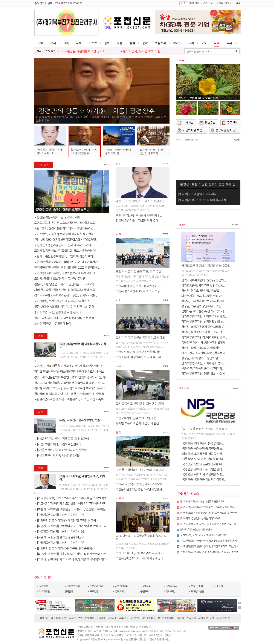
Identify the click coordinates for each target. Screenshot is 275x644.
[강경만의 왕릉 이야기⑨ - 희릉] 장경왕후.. (97, 110)
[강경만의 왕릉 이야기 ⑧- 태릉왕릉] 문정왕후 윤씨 (65, 520)
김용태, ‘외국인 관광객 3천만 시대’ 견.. (118, 151)
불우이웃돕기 (223, 618)
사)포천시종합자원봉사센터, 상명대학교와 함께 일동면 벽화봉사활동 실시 (216, 541)
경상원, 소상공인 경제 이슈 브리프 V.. (203, 326)
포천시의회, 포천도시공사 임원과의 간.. (139, 215)
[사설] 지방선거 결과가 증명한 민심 (79, 420)
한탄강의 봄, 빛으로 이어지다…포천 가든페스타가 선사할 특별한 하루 (74, 393)
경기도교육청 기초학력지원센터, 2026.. (206, 265)
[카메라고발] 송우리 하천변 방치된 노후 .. (62, 209)
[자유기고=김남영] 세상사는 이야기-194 (49, 151)
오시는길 (191, 618)
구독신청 (180, 618)
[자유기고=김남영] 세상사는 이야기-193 (59, 514)
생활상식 (160, 43)
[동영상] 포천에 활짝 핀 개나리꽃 (197, 194)
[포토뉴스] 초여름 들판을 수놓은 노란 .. (198, 98)
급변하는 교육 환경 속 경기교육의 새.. (203, 311)
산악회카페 (145, 586)
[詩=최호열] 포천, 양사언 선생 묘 (196, 529)
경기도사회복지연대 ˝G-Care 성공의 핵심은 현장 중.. (64, 318)
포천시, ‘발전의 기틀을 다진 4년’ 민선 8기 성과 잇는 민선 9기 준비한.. (74, 365)
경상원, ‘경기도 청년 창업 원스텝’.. (201, 290)
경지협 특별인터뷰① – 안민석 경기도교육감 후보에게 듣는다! (69, 388)
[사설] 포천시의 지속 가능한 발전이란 (57, 455)
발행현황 (89, 618)
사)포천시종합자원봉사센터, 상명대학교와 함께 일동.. (65, 289)
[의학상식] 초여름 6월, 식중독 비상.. (202, 453)
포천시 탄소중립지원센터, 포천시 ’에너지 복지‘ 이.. (63, 245)
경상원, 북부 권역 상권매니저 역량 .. (202, 306)
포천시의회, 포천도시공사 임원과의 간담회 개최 (62, 301)
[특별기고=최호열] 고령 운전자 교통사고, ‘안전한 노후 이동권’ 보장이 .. (77, 509)
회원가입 (194, 3)
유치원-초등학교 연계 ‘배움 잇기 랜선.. (138, 423)
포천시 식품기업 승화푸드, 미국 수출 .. (140, 271)
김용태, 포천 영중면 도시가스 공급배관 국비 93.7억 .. (65, 284)
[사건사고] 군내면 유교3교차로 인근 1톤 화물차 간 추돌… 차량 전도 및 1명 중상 (219, 507)
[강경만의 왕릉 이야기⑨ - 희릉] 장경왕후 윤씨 (202, 501)
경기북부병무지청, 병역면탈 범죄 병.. (203, 321)
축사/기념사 (171, 586)
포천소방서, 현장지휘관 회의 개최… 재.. (139, 357)
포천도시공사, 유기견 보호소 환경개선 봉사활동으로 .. (65, 222)
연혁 (80, 618)
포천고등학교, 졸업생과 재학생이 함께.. (140, 403)
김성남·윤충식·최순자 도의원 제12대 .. (138, 220)
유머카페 (119, 591)
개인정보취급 (148, 618)
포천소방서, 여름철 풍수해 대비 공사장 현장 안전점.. (64, 234)
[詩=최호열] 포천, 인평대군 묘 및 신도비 (57, 312)
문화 (107, 43)
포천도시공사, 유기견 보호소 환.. (141, 51)
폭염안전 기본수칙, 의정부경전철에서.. (203, 342)
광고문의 (134, 618)
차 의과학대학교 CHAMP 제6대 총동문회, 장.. (141, 537)
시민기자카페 (121, 586)
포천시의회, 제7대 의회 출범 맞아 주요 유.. (152, 151)
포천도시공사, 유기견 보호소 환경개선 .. (139, 351)
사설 (119, 43)
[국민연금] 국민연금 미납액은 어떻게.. (203, 479)
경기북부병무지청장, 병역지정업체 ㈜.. (204, 337)
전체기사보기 (224, 3)
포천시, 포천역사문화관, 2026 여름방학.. (139, 484)
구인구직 (144, 591)
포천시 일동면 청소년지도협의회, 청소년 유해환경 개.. (65, 250)
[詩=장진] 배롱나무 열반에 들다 (52, 323)
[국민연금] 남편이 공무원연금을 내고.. (203, 464)
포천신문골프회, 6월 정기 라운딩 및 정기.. (140, 553)
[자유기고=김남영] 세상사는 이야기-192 (59, 531)
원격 (238, 3)
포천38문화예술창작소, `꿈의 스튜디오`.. (141, 469)
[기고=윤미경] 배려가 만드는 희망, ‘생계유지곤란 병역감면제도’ (72, 503)
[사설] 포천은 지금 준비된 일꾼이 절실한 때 (61, 449)
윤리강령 (100, 618)
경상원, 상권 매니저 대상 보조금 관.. (202, 331)
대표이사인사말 (58, 618)
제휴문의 (123, 618)
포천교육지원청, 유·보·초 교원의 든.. (137, 418)
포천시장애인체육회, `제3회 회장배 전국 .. (140, 558)
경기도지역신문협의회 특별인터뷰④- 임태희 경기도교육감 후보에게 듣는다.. (78, 377)
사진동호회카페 (72, 586)
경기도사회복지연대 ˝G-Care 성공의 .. (203, 280)
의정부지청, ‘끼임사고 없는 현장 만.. (202, 295)
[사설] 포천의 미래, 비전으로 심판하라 (58, 444)
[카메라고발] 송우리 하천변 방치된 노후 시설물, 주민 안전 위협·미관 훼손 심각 (218, 513)
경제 (53, 43)
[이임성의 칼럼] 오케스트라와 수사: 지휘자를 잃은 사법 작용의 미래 (75, 498)
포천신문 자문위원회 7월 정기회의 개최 (57, 217)
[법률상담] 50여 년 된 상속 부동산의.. (203, 458)
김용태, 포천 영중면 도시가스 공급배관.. (141, 201)
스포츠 (93, 43)
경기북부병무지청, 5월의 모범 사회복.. (203, 373)
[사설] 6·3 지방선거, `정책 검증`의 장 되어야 (62, 438)
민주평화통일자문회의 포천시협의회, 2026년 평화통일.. (66, 267)
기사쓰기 (208, 3)
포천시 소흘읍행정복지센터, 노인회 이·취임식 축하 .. (64, 256)
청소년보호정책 (165, 618)
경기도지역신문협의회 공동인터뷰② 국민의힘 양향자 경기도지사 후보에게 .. (78, 382)
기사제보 (112, 618)
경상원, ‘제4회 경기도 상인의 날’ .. (200, 358)
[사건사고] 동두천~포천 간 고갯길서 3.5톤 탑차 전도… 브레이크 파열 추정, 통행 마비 (221, 524)
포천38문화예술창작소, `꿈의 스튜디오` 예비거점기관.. (66, 261)
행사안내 (68, 591)
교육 (66, 43)
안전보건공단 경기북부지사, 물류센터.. (203, 353)
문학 (145, 43)
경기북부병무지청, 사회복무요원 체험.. (203, 316)
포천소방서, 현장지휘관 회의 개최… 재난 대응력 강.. (64, 228)
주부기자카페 (96, 586)
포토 (204, 43)
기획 (191, 43)
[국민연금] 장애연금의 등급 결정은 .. (202, 443)
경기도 (177, 43)
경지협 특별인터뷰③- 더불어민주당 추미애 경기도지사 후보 (69, 371)
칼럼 (132, 43)
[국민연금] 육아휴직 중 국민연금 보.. (202, 448)
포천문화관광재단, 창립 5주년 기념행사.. (139, 489)
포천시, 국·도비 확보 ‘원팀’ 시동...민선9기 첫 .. (60, 278)
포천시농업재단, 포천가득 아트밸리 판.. (139, 286)
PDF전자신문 (197, 591)
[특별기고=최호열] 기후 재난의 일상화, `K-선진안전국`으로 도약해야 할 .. (79, 553)
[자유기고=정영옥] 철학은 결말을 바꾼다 (59, 537)
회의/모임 (170, 591)
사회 (78, 43)
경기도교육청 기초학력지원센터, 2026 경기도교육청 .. (66, 295)
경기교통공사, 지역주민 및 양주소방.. (203, 285)
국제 (229, 43)
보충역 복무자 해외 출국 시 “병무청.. (202, 368)
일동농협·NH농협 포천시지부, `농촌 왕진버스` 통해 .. (65, 306)
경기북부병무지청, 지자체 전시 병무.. (203, 363)
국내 (216, 43)
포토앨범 (94, 591)
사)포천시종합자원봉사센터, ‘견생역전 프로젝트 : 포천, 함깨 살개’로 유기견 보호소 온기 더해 (225, 546)
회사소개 (44, 618)
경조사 (219, 586)
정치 (40, 43)
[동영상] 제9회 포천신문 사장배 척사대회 (202, 200)
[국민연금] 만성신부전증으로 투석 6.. (204, 429)
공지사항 (43, 586)
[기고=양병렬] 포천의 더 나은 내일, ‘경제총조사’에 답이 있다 (70, 559)
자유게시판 (44, 591)
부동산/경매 (197, 586)
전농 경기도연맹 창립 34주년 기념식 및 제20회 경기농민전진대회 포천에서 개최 (219, 552)
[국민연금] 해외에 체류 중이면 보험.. (202, 474)
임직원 (72, 618)
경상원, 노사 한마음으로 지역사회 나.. (203, 301)
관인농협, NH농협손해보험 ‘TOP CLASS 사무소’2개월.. (65, 239)
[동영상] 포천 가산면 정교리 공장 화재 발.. (208, 184)
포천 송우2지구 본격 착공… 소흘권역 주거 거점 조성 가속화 (69, 399)
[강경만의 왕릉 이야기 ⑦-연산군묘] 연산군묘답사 (65, 548)
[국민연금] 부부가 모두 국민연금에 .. (202, 469)
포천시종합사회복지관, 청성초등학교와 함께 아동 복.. (65, 273)
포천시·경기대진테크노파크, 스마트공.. (138, 291)
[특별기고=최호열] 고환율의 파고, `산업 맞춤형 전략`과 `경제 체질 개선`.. (79, 526)
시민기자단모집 (206, 618)
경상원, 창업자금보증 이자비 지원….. (203, 347)
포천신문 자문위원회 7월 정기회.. (85, 51)
